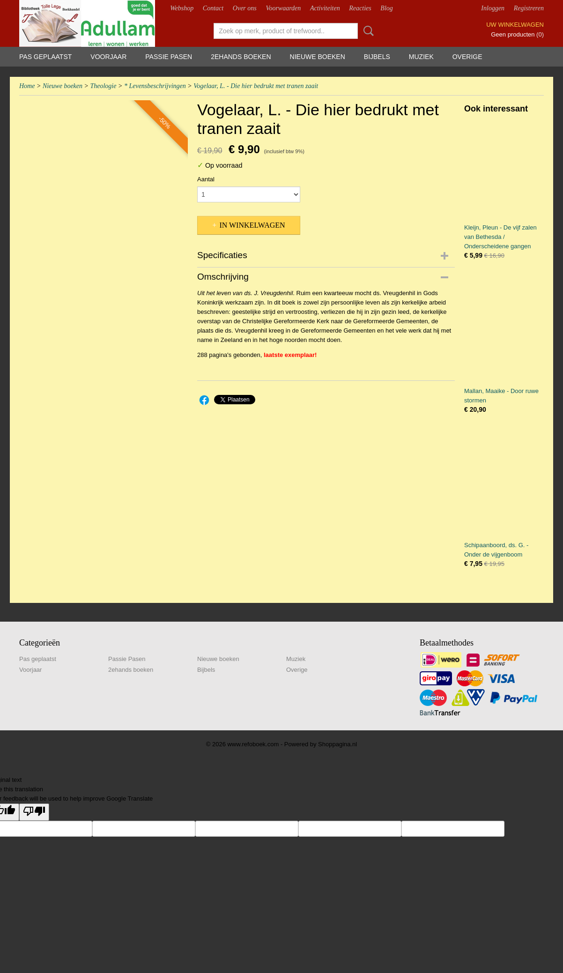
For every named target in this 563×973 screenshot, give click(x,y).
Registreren (529, 8)
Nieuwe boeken (317, 56)
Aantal (206, 179)
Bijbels (377, 56)
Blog (386, 8)
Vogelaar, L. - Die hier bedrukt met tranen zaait (255, 85)
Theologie (103, 85)
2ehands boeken (241, 56)
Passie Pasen (168, 56)
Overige (467, 56)
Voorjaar (108, 56)
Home (27, 85)
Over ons (245, 8)
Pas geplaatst (45, 56)
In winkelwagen (252, 225)
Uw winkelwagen (515, 24)
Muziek (421, 56)
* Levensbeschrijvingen (155, 85)
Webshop (181, 8)
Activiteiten (325, 8)
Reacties (360, 8)
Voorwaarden (283, 8)
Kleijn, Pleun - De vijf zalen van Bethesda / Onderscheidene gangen (500, 237)
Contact (213, 8)
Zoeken (367, 31)
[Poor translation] (34, 812)
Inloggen (492, 8)
